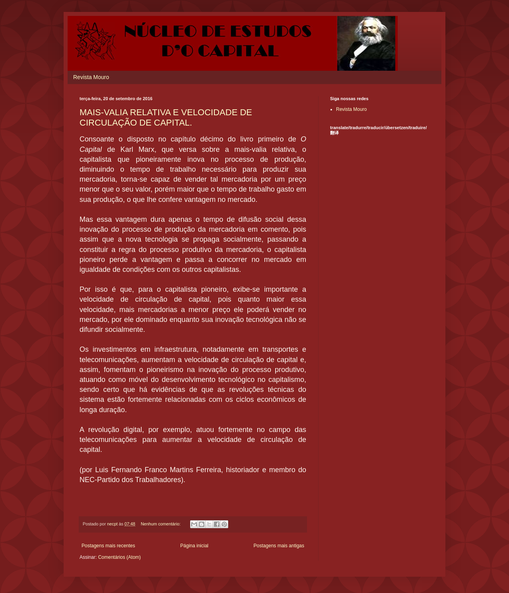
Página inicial (194, 545)
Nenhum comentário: (161, 523)
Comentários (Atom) (119, 557)
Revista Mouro (91, 77)
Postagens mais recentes (108, 545)
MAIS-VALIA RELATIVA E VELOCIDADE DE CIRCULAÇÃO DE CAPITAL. (166, 117)
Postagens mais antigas (279, 545)
